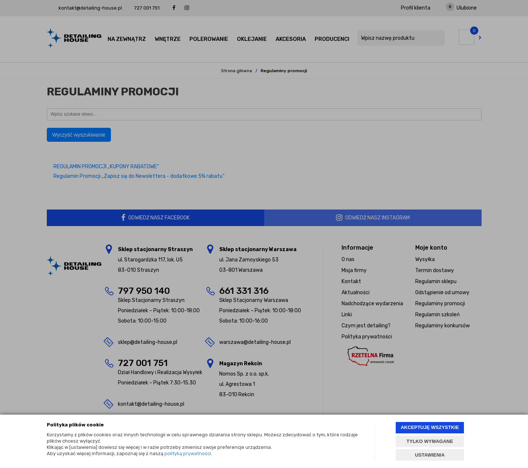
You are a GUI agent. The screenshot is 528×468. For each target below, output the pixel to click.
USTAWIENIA (430, 455)
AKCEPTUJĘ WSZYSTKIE (430, 427)
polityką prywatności (187, 453)
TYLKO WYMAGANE (429, 441)
